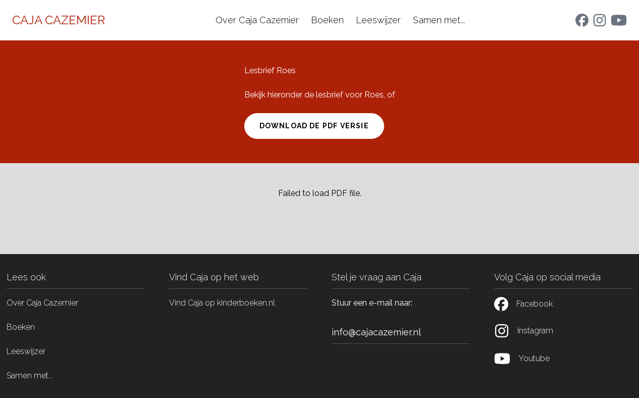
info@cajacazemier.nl (376, 332)
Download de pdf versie (314, 126)
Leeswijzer (378, 20)
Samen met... (439, 20)
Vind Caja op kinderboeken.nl (222, 303)
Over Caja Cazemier (257, 20)
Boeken (327, 20)
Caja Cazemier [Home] (58, 20)
